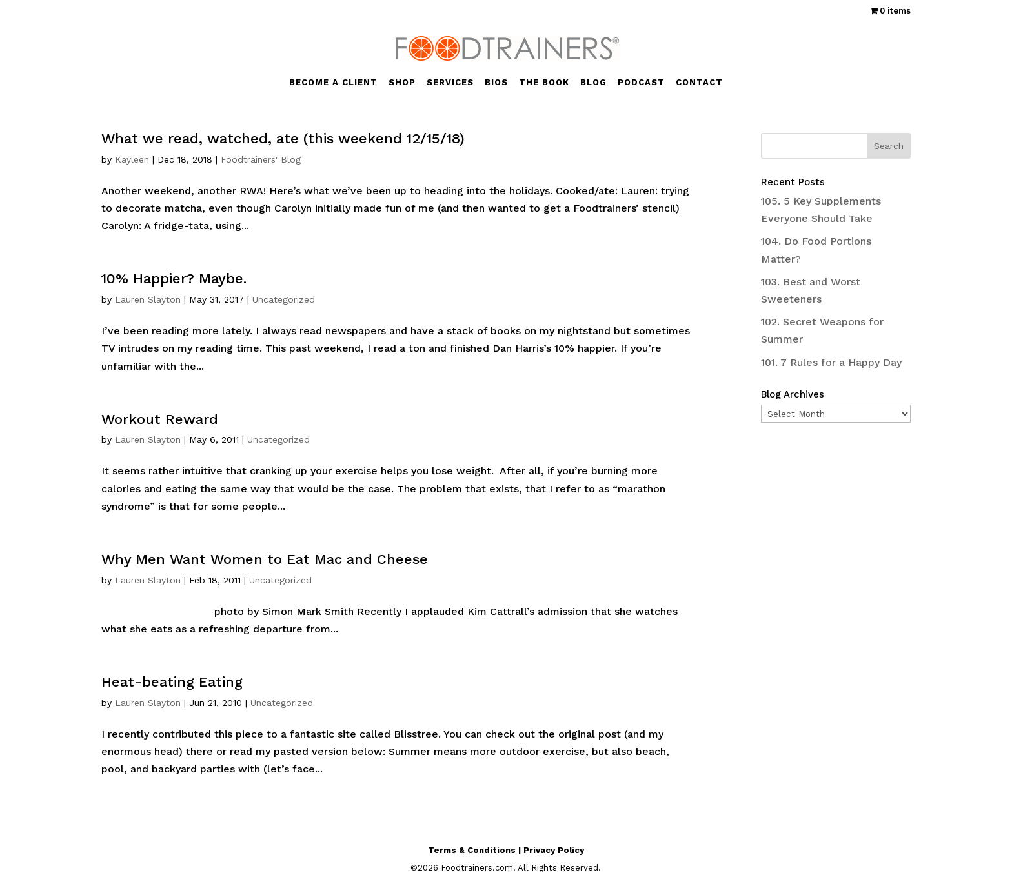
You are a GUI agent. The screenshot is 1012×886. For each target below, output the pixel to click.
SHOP (402, 82)
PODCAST (641, 82)
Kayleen (132, 159)
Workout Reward (159, 419)
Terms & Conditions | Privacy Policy (506, 850)
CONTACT (699, 82)
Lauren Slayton (148, 299)
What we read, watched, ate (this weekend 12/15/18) (283, 138)
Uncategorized (283, 299)
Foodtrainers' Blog (261, 159)
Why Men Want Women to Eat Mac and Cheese (264, 559)
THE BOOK (544, 82)
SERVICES (450, 82)
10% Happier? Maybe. (174, 278)
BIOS (496, 82)
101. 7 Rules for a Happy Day (831, 362)
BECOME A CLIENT (333, 82)
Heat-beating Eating (172, 682)
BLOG (593, 82)
